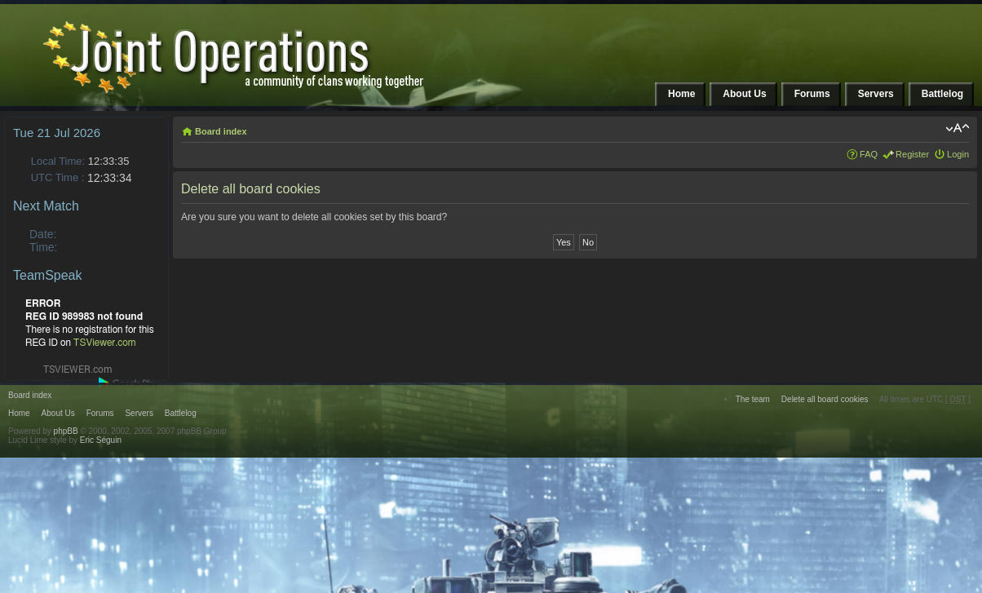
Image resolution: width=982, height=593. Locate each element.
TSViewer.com (104, 342)
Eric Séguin (101, 440)
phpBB (66, 431)
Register (912, 154)
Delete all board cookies (825, 399)
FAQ (869, 154)
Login (958, 154)
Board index (221, 131)
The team (753, 399)
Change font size (957, 128)
